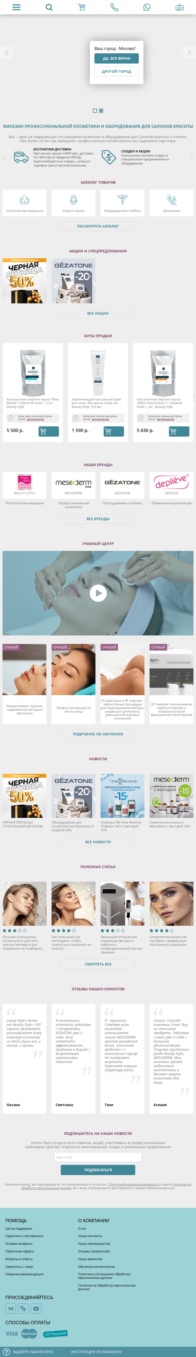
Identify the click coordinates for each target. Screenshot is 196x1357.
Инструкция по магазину (96, 1351)
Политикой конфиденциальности (134, 1184)
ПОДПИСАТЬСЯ (98, 1169)
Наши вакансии (90, 1259)
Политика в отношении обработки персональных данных (104, 1276)
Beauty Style (24, 493)
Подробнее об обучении (98, 734)
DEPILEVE (171, 493)
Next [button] (189, 52)
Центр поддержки (18, 1228)
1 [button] (95, 111)
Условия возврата (18, 1243)
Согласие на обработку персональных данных (107, 1287)
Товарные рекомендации (24, 1274)
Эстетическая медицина (24, 211)
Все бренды (98, 518)
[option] (54, 157)
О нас (82, 1228)
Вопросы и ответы (19, 1259)
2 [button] (101, 111)
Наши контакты (90, 1236)
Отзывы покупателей (94, 1251)
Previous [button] (6, 52)
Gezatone (122, 493)
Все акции (98, 313)
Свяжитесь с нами (19, 1267)
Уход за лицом (73, 211)
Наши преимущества (94, 1243)
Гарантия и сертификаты (24, 1236)
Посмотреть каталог (98, 226)
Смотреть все (98, 964)
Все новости (98, 841)
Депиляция (171, 211)
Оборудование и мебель (122, 211)
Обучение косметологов (96, 1267)
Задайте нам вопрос (33, 1351)
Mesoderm (73, 493)
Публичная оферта (19, 1251)
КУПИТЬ (49, 431)
